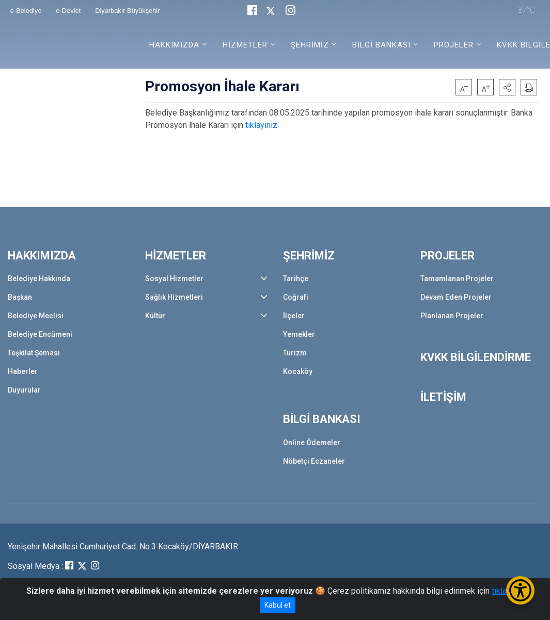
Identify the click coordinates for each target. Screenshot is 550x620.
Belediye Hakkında (39, 278)
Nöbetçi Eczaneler (314, 461)
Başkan (20, 297)
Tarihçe (295, 278)
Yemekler (299, 334)
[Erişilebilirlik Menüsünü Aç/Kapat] (520, 590)
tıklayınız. (262, 125)
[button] (507, 87)
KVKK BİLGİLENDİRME (475, 357)
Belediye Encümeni (40, 334)
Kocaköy (297, 371)
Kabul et (277, 605)
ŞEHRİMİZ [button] (310, 45)
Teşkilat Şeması (34, 353)
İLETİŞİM (443, 396)
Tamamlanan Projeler (457, 278)
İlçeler (294, 316)
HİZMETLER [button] (245, 45)
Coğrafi (295, 297)
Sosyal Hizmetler (174, 278)
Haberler (23, 371)
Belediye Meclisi (36, 316)
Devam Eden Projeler (456, 297)
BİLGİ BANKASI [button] (381, 45)
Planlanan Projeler (451, 316)
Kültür (155, 316)
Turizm (295, 353)
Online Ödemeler (311, 442)
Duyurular (24, 390)
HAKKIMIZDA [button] (174, 45)
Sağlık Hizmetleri (174, 297)
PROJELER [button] (454, 45)
